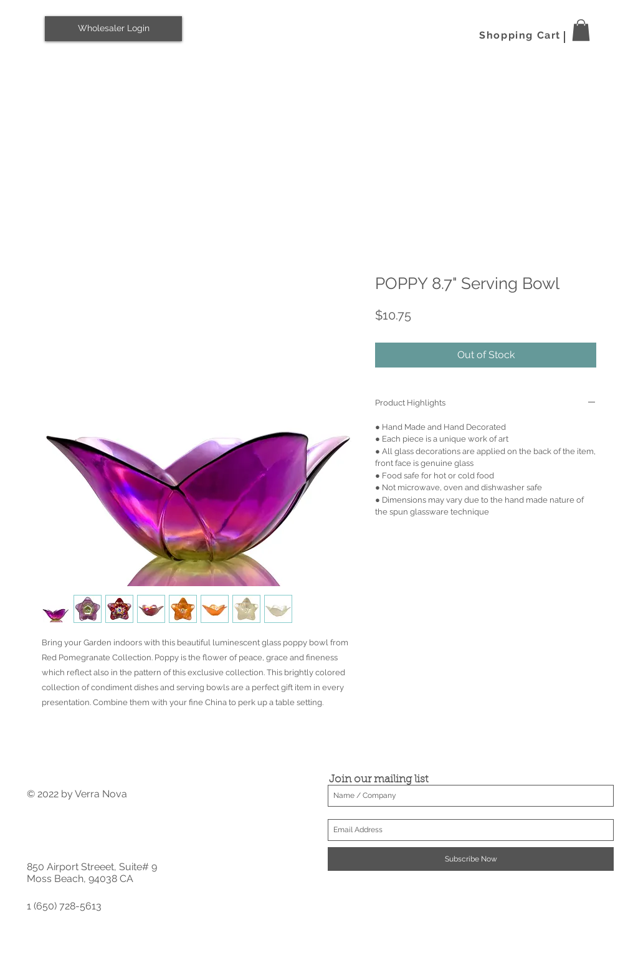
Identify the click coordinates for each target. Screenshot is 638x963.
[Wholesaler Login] (113, 28)
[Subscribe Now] (471, 859)
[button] (581, 30)
